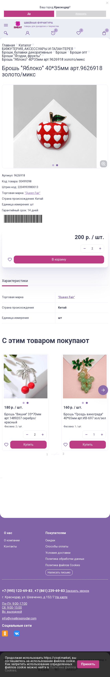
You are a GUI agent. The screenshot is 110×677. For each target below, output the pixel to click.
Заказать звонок (77, 591)
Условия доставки (57, 553)
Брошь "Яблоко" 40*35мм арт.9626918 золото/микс (43, 59)
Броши (61, 52)
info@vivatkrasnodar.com (19, 618)
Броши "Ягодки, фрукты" (21, 56)
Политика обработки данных (64, 559)
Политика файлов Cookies (62, 565)
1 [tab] (53, 165)
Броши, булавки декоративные (27, 52)
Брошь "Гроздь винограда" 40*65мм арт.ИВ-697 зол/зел (85, 416)
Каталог (24, 45)
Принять (88, 664)
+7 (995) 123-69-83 (17, 591)
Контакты (10, 546)
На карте (61, 597)
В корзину (59, 259)
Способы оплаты (56, 546)
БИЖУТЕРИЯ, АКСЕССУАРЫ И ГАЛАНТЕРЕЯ (37, 49)
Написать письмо (59, 572)
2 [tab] (57, 165)
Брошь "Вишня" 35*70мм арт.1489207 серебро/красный (22, 418)
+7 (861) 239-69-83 (49, 591)
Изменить (81, 13)
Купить (28, 444)
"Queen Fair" (32, 193)
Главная (8, 45)
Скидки (50, 540)
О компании (12, 540)
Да (29, 13)
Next (103, 390)
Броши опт (78, 52)
